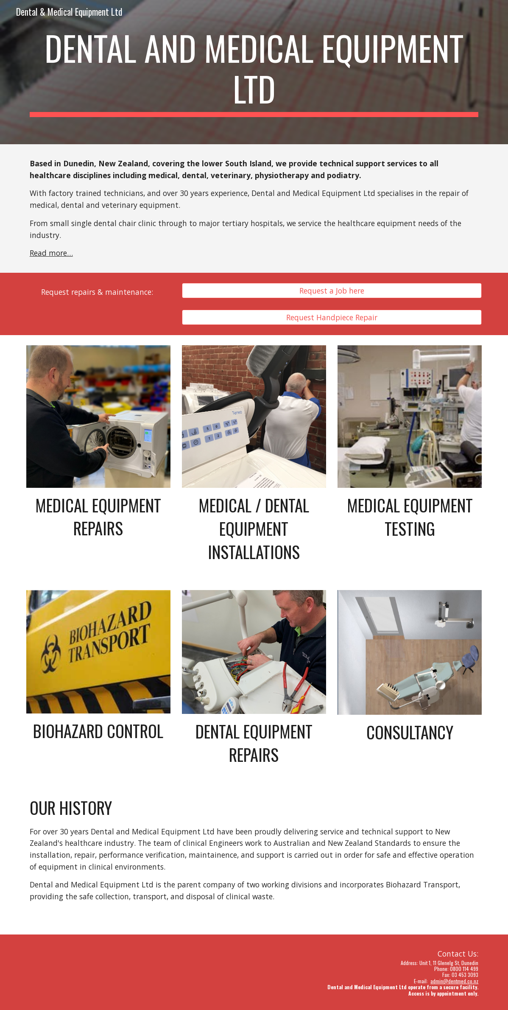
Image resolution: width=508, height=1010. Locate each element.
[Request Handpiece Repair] (331, 317)
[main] (254, 72)
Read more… (51, 253)
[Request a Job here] (331, 291)
